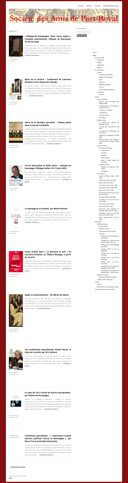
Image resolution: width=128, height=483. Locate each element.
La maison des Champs (105, 148)
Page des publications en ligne (107, 277)
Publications (98, 222)
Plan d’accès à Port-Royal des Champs (107, 287)
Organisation (100, 65)
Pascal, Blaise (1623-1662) (106, 204)
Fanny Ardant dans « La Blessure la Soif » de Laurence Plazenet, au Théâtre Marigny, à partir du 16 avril (48, 254)
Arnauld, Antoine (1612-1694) (107, 180)
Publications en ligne (102, 275)
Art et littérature (99, 70)
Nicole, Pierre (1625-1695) (106, 190)
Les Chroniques (103, 226)
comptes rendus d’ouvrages (105, 279)
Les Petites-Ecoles (104, 115)
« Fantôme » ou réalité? (105, 110)
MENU (94, 55)
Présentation (100, 60)
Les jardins (104, 155)
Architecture (100, 92)
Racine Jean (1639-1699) (106, 206)
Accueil (80, 6)
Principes (101, 94)
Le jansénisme (103, 112)
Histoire (97, 97)
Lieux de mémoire (102, 145)
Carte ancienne (105, 158)
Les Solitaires (102, 117)
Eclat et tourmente (102, 99)
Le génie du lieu (105, 150)
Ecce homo (102, 82)
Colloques (102, 234)
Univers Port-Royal (104, 229)
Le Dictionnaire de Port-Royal (107, 231)
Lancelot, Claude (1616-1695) (107, 197)
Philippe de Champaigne (106, 77)
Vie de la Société (99, 57)
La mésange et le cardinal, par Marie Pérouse (46, 208)
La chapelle (104, 171)
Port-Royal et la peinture (106, 74)
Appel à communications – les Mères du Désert (47, 295)
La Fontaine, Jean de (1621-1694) (108, 185)
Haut (10, 478)
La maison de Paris (104, 164)
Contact (89, 6)
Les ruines (104, 153)
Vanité (100, 79)
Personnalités (101, 173)
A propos (97, 6)
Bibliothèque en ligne (110, 6)
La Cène (101, 87)
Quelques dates (101, 120)
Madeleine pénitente (105, 84)
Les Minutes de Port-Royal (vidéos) (105, 289)
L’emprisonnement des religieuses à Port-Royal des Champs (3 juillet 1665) (109, 141)
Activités (99, 62)
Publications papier (102, 224)
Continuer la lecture (32, 55)
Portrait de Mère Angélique (106, 89)
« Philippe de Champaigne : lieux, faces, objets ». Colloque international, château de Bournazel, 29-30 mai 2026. (48, 39)
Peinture (99, 72)
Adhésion (99, 67)
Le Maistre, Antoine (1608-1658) (108, 188)
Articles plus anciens (17, 467)
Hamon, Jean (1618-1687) (106, 183)
